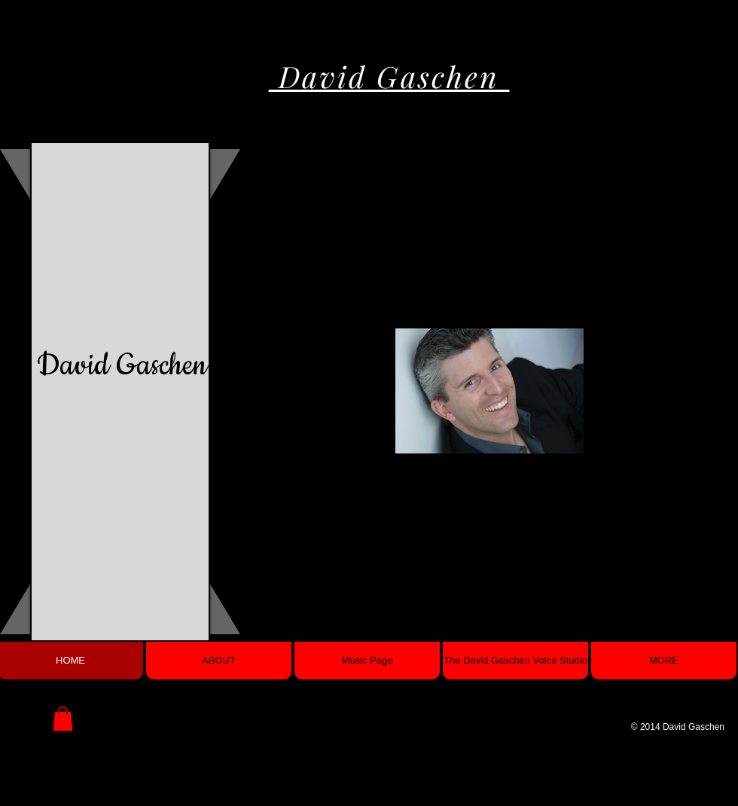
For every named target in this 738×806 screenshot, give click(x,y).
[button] (63, 719)
